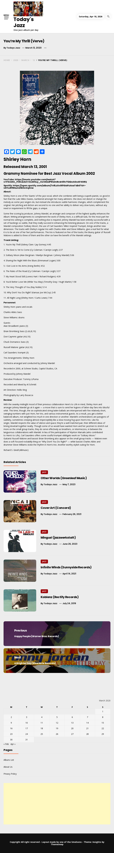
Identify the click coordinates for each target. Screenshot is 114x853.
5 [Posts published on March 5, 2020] (57, 717)
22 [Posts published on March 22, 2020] (103, 728)
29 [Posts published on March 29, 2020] (103, 734)
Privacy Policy (10, 773)
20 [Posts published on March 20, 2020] (72, 728)
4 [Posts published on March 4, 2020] (41, 717)
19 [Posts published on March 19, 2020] (57, 728)
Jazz (44, 472)
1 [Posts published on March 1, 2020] (102, 711)
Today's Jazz (24, 22)
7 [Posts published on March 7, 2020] (87, 717)
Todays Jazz (13, 47)
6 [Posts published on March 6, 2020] (72, 717)
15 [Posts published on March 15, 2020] (103, 722)
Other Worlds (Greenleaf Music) (64, 478)
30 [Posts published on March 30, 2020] (11, 739)
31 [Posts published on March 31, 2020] (26, 739)
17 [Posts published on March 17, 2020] (26, 728)
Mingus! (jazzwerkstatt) (58, 537)
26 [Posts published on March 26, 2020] (57, 734)
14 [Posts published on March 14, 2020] (87, 722)
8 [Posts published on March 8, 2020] (102, 717)
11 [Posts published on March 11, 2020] (42, 722)
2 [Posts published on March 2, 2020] (11, 717)
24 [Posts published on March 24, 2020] (26, 734)
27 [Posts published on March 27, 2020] (72, 734)
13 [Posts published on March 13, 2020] (72, 722)
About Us (8, 766)
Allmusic (24, 450)
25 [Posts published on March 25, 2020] (42, 734)
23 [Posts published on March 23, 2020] (11, 734)
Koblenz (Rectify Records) (60, 597)
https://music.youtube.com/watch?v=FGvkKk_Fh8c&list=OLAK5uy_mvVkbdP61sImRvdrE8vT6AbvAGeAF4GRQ (45, 180)
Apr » (13, 744)
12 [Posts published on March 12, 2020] (57, 722)
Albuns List (9, 759)
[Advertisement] (57, 803)
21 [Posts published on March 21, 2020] (87, 728)
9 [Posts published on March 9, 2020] (11, 722)
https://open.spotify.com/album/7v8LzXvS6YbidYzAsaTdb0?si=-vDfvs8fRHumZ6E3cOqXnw (45, 186)
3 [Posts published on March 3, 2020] (26, 717)
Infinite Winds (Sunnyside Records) (66, 567)
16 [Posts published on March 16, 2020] (11, 728)
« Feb (6, 744)
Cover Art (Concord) (56, 508)
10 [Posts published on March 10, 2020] (26, 722)
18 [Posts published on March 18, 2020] (42, 728)
